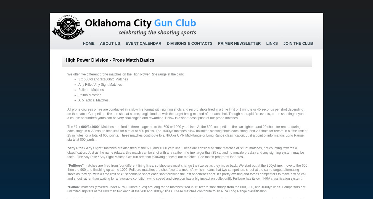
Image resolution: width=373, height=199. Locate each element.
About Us (110, 43)
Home (88, 43)
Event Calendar (143, 43)
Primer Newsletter (239, 43)
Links (272, 43)
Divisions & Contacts (189, 43)
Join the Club (298, 43)
